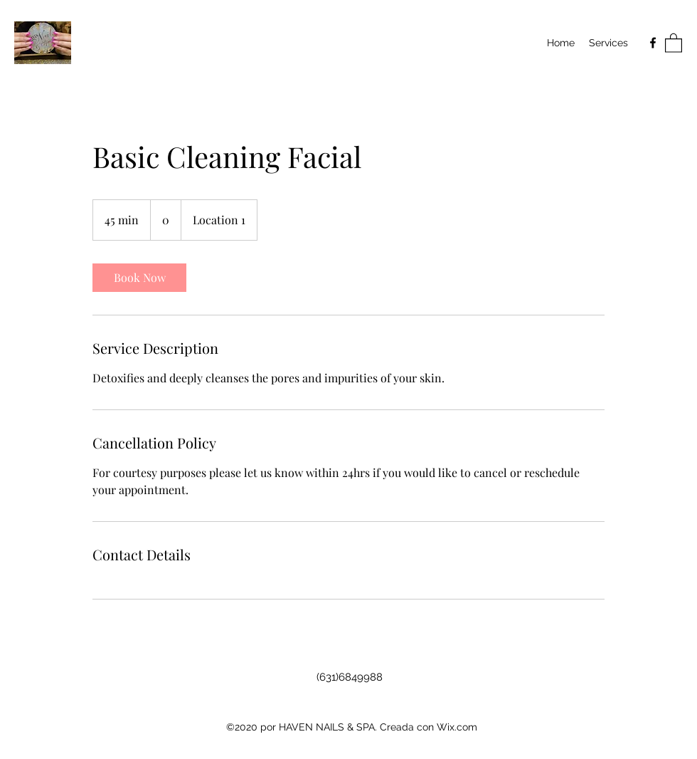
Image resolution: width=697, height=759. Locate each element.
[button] (673, 42)
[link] (139, 277)
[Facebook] (653, 43)
